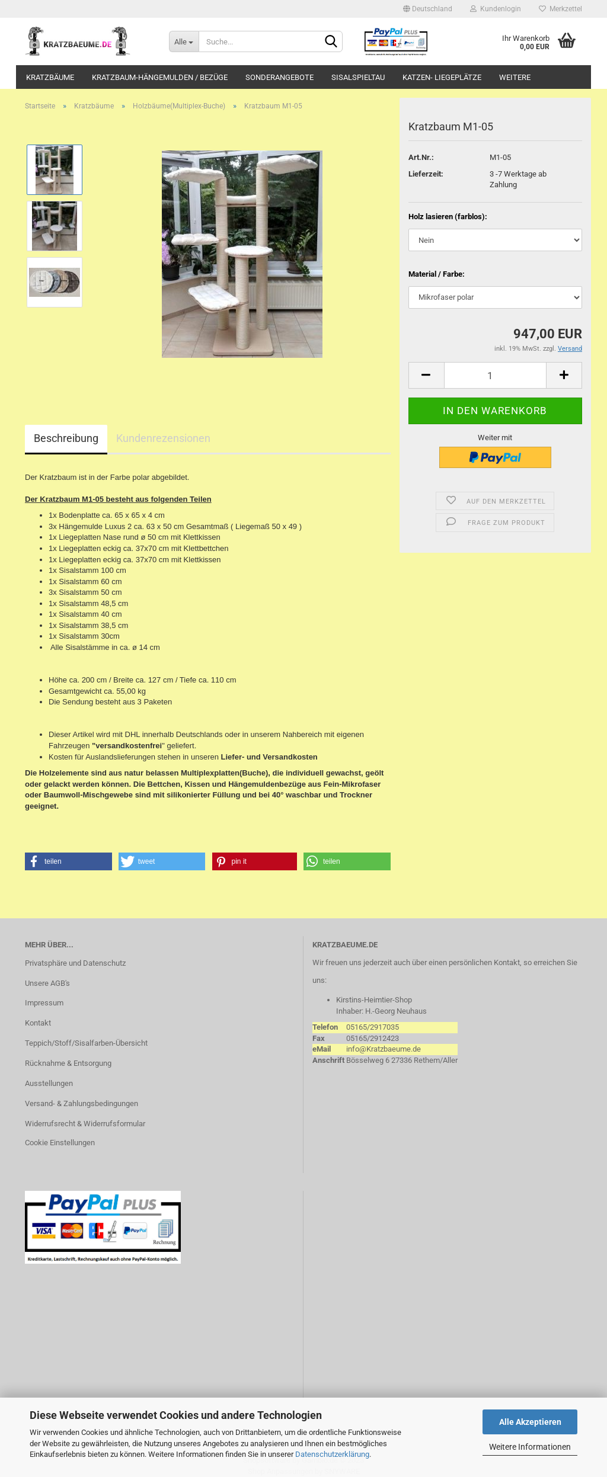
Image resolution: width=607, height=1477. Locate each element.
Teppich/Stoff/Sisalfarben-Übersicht (86, 1043)
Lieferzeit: (425, 173)
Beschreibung (66, 438)
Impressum (44, 1002)
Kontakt (38, 1022)
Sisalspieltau (358, 77)
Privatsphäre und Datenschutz (75, 963)
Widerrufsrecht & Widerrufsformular (85, 1123)
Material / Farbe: (436, 274)
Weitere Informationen (530, 1447)
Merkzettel (560, 9)
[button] (68, 861)
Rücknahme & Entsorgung (68, 1063)
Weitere (515, 77)
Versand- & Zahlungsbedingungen (81, 1103)
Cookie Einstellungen (60, 1142)
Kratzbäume (50, 77)
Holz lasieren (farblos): (447, 216)
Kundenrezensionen (163, 438)
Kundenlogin (495, 9)
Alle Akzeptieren (530, 1422)
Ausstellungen (49, 1083)
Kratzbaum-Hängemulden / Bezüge (160, 77)
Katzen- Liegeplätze (441, 77)
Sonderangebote (279, 77)
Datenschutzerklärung (332, 1454)
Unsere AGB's (47, 983)
